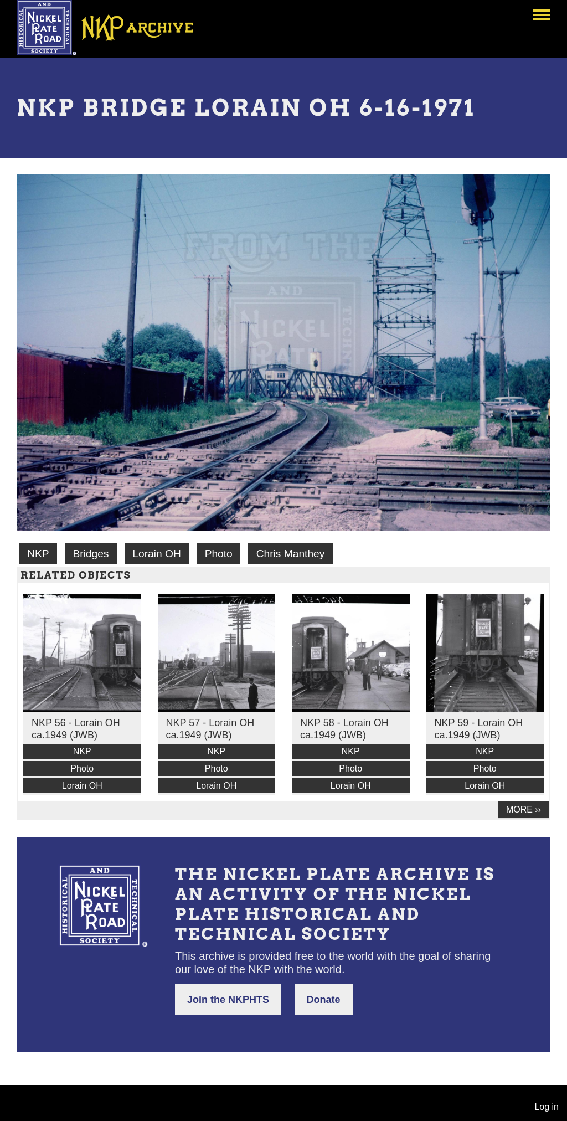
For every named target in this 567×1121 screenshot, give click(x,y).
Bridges (91, 553)
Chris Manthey (290, 553)
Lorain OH (156, 553)
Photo (219, 553)
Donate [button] (324, 999)
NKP (38, 553)
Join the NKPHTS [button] (228, 999)
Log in (546, 1107)
